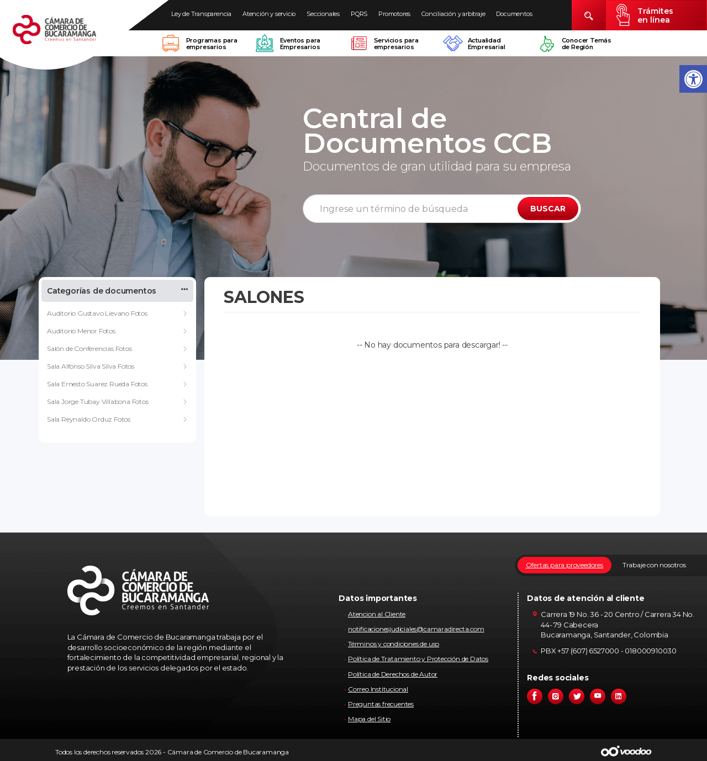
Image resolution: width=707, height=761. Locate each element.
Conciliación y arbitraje (453, 14)
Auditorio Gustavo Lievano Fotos (97, 313)
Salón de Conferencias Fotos (89, 348)
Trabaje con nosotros (654, 565)
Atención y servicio (269, 14)
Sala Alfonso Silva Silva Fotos (90, 366)
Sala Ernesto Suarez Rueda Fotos (97, 384)
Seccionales (323, 14)
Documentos (514, 14)
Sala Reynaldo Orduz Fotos (88, 419)
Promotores (394, 14)
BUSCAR (548, 209)
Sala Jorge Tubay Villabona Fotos (98, 401)
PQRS (359, 14)
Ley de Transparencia (201, 14)
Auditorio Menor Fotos (81, 331)
